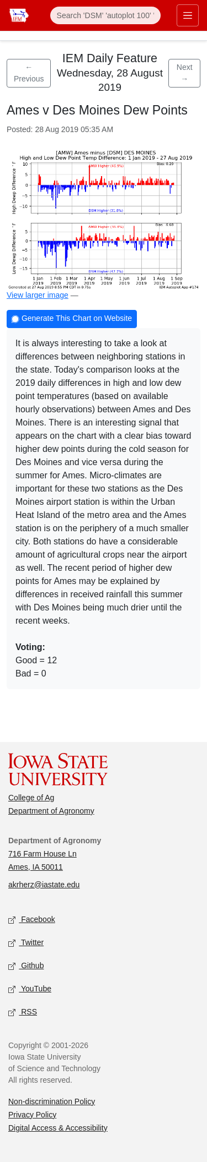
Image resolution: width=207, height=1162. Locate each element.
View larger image (37, 295)
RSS (22, 1012)
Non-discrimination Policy (51, 1101)
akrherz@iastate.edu (43, 884)
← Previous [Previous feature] (29, 73)
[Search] (105, 15)
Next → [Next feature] (185, 73)
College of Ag (31, 797)
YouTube (29, 989)
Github (26, 965)
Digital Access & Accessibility (58, 1127)
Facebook (31, 919)
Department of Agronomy (51, 810)
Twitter (26, 942)
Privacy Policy (32, 1114)
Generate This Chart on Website (72, 319)
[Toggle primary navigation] (188, 15)
